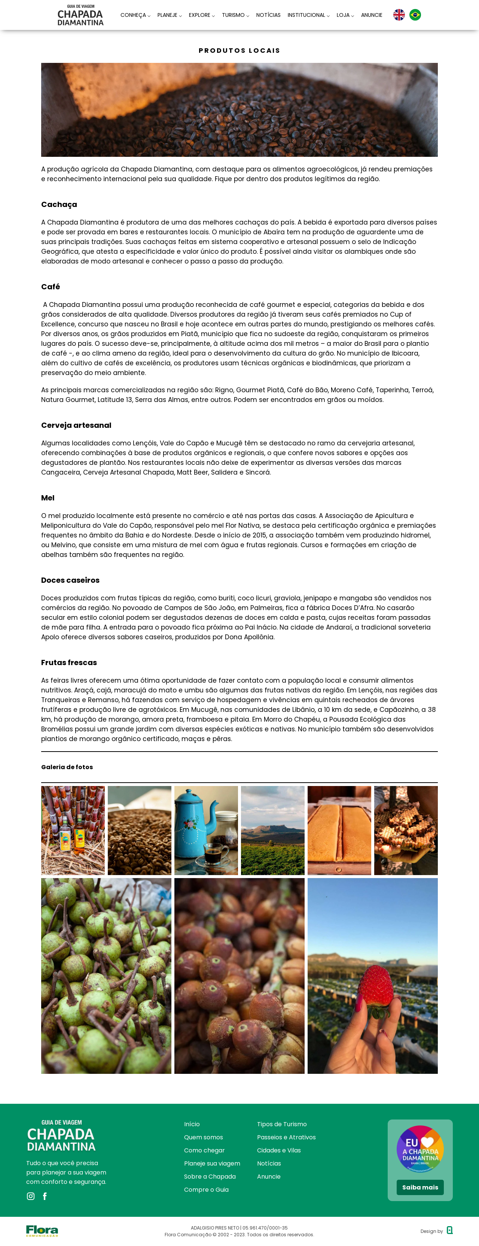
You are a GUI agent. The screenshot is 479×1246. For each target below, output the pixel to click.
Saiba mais (420, 1187)
